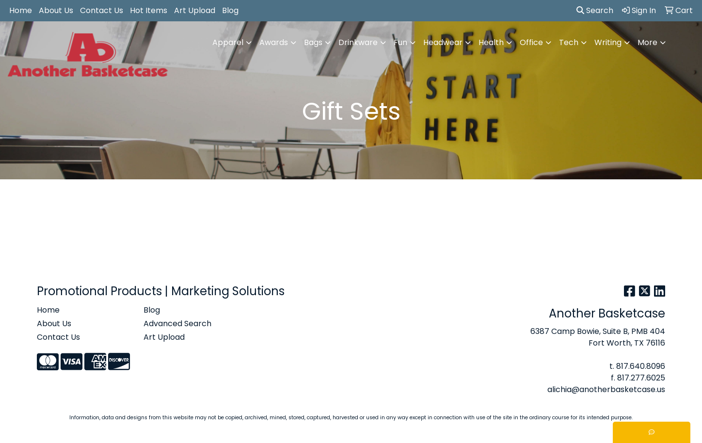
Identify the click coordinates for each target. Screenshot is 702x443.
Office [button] (531, 42)
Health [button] (491, 42)
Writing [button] (608, 42)
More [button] (647, 42)
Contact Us (101, 10)
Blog (230, 10)
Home (20, 10)
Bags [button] (313, 42)
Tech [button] (568, 42)
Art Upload (194, 10)
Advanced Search (177, 323)
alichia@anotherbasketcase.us (606, 389)
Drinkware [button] (358, 42)
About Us (56, 10)
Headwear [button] (443, 42)
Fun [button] (400, 42)
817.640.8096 (640, 366)
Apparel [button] (227, 42)
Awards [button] (273, 42)
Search (594, 10)
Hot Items (148, 10)
